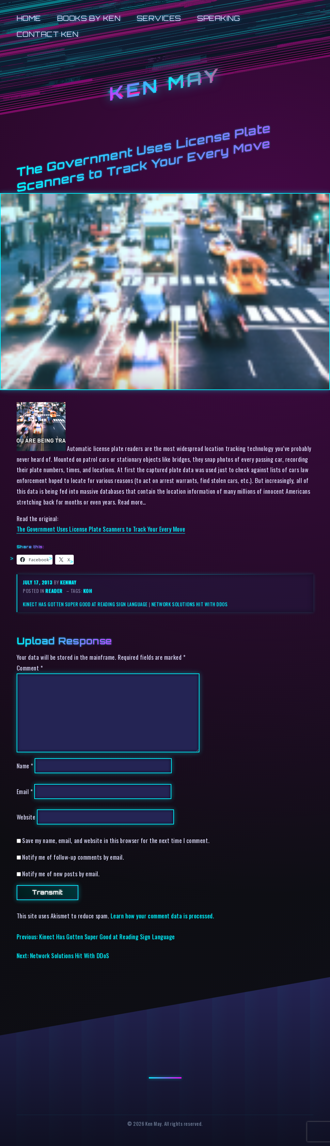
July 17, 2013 (38, 582)
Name (25, 765)
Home (29, 18)
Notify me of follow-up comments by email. (73, 856)
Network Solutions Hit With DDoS (189, 604)
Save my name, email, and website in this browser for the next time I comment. (116, 840)
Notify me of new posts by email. (61, 873)
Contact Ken (48, 34)
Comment (30, 667)
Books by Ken (89, 18)
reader (53, 590)
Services (159, 18)
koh (87, 590)
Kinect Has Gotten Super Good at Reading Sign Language (85, 604)
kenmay (68, 582)
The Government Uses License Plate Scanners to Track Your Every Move (101, 528)
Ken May (165, 84)
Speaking (218, 18)
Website (26, 816)
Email (25, 791)
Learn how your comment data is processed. (162, 915)
